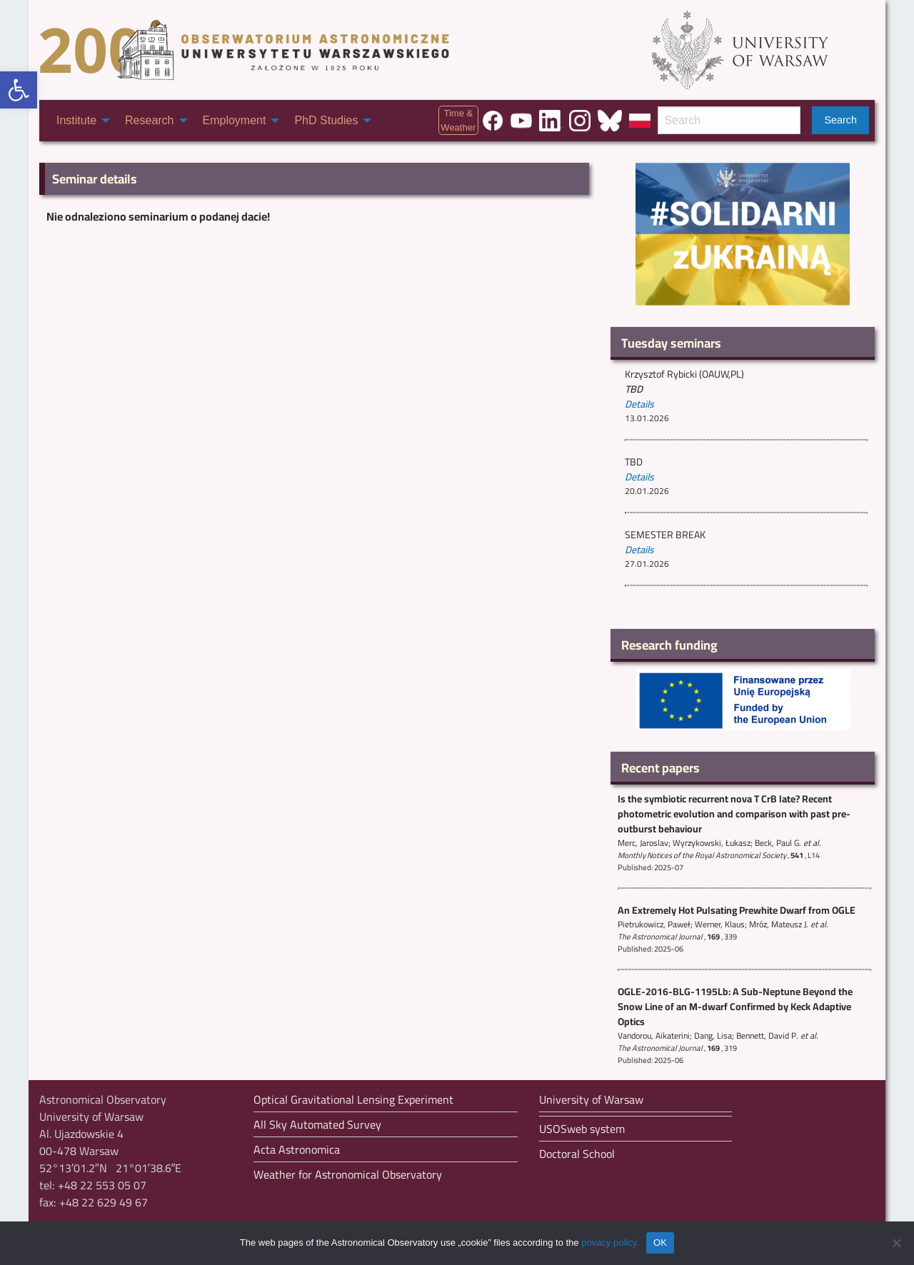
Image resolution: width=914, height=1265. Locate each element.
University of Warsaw (591, 1099)
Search (840, 120)
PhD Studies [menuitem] (326, 120)
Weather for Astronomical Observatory (347, 1174)
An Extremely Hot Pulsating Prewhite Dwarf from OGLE (736, 910)
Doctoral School (577, 1153)
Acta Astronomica (296, 1149)
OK (660, 1242)
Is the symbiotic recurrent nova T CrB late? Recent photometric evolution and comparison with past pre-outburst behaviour (734, 814)
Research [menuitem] (149, 120)
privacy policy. (610, 1242)
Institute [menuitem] (76, 120)
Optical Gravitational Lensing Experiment (353, 1099)
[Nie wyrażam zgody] (896, 1243)
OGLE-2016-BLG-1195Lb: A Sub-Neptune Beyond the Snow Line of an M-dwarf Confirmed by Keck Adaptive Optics (735, 1006)
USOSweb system (582, 1128)
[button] (18, 90)
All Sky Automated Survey (317, 1124)
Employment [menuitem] (234, 120)
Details (639, 404)
